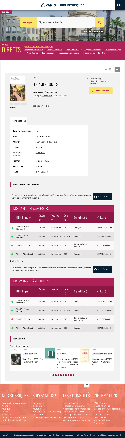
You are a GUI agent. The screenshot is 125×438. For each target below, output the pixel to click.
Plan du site (99, 422)
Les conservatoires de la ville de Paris (72, 434)
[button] (120, 5)
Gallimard (47, 96)
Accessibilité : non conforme (105, 434)
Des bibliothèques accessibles (108, 408)
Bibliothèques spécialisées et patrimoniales (32, 434)
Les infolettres (39, 413)
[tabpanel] (49, 151)
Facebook (37, 402)
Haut (86, 383)
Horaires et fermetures (74, 405)
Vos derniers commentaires (76, 419)
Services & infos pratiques (14, 402)
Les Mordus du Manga (73, 416)
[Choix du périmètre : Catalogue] (28, 22)
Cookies (97, 413)
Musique (6, 408)
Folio (47, 106)
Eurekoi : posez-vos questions (47, 416)
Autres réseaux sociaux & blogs (47, 411)
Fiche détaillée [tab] (19, 121)
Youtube (37, 408)
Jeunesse (6, 413)
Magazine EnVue (102, 405)
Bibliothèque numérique (14, 419)
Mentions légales (102, 419)
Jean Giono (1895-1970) (45, 92)
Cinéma (6, 411)
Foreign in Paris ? (102, 411)
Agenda (6, 405)
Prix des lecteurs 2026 (73, 411)
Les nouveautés (70, 402)
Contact (103, 402)
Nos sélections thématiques (76, 408)
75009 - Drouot (23, 245)
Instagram (38, 405)
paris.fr (5, 434)
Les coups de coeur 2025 (75, 413)
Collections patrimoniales (14, 416)
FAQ (96, 402)
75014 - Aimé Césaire (25, 254)
